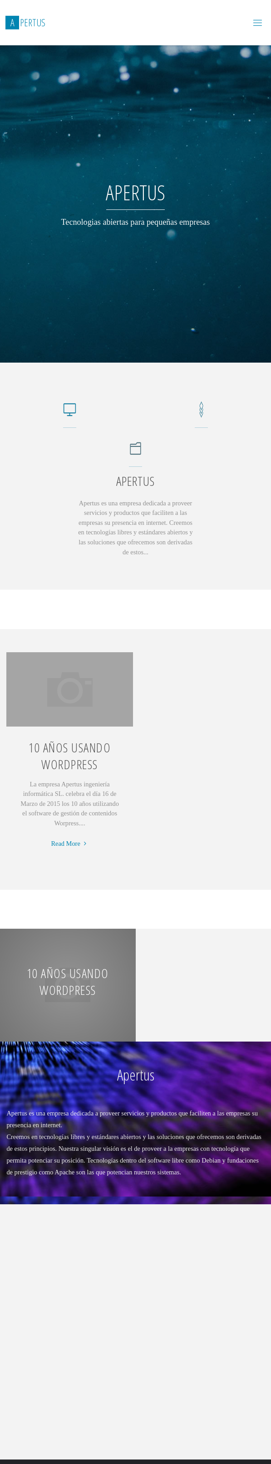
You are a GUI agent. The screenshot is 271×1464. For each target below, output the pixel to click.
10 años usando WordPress (70, 756)
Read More (69, 844)
